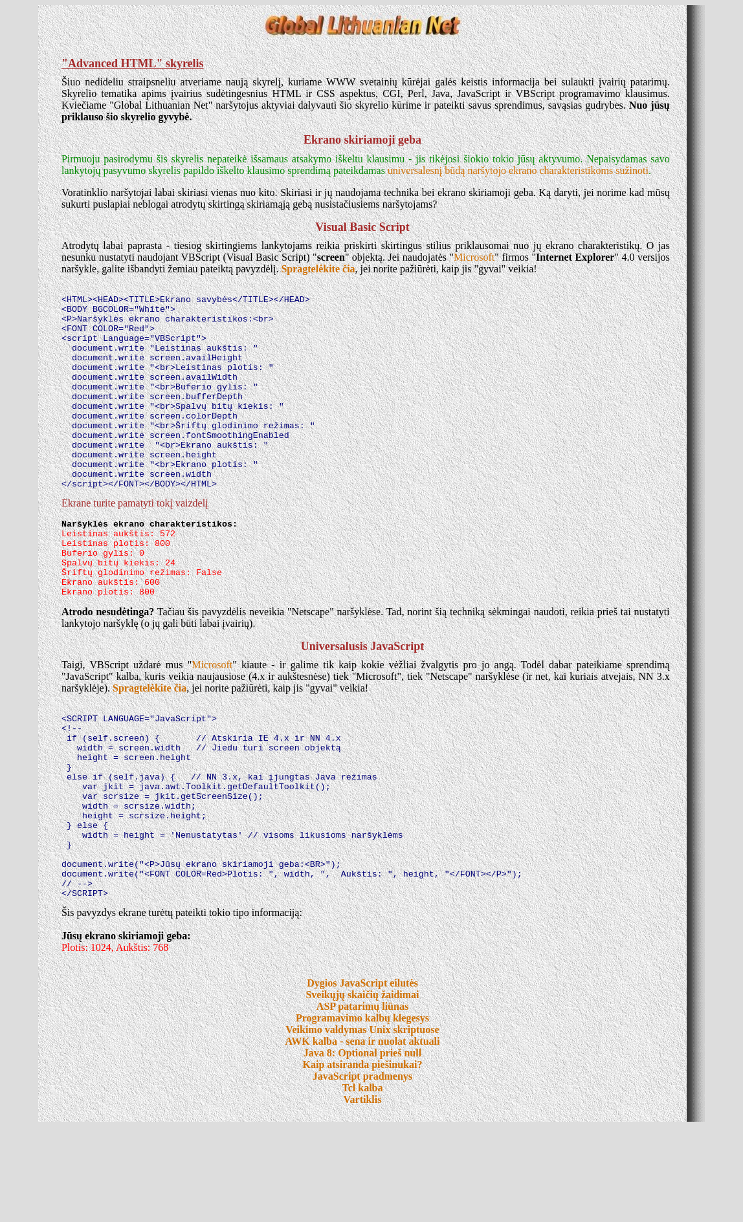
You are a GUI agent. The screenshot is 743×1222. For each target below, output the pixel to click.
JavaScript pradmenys (362, 1171)
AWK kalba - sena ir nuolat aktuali (362, 1136)
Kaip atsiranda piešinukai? (363, 1159)
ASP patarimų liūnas (362, 1101)
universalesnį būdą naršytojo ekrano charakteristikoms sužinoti (518, 170)
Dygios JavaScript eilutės (362, 1078)
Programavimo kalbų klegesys (362, 1112)
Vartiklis (362, 1194)
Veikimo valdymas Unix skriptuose (362, 1124)
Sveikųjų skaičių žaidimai (362, 1089)
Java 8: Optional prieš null (362, 1147)
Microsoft (474, 257)
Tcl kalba (362, 1182)
